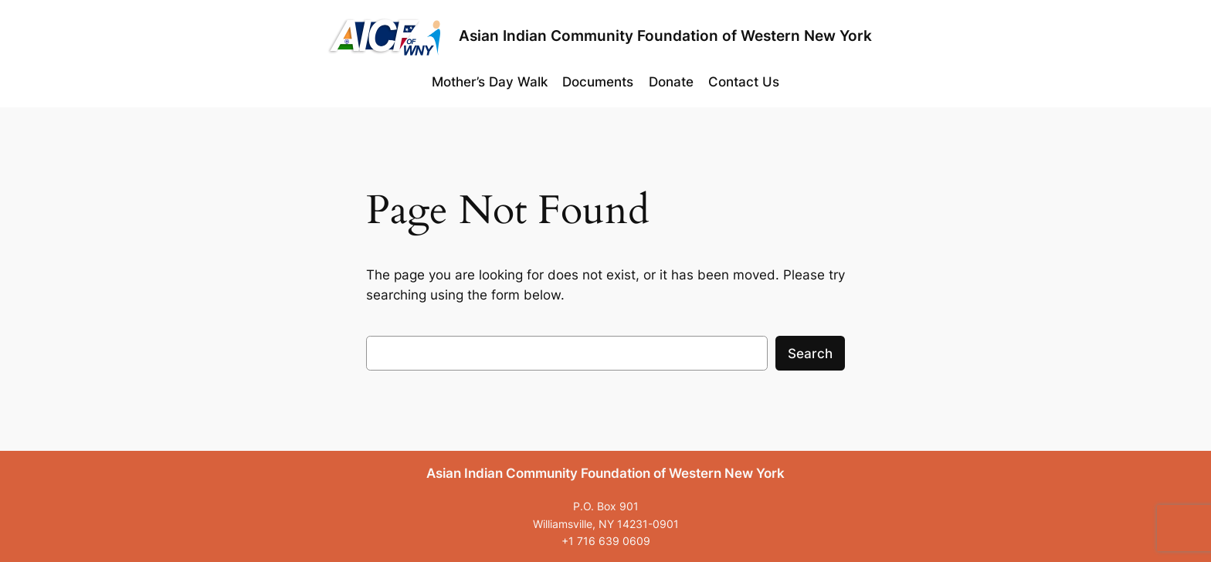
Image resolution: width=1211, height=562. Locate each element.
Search (810, 353)
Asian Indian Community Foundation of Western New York (665, 35)
